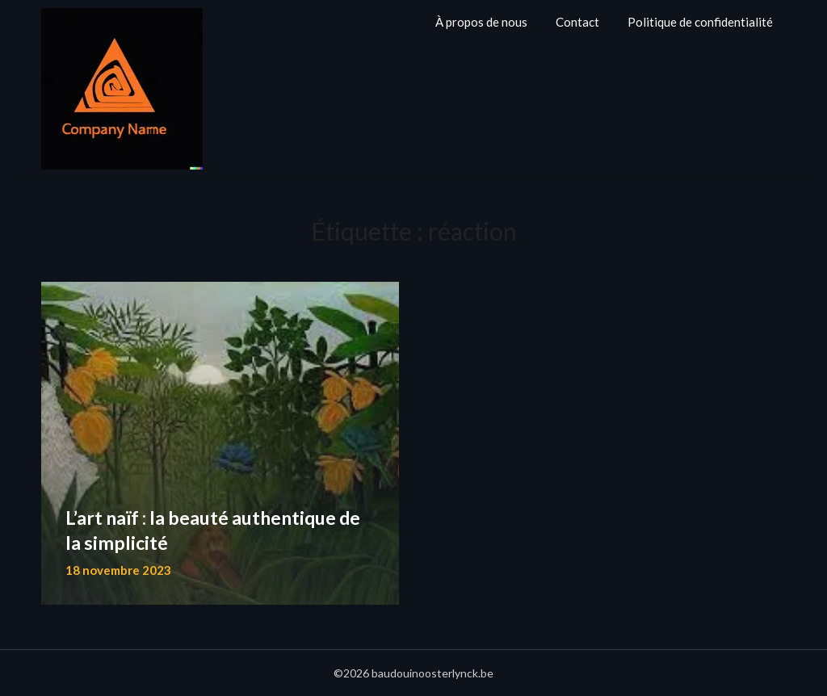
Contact (577, 22)
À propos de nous (481, 22)
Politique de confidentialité (700, 22)
